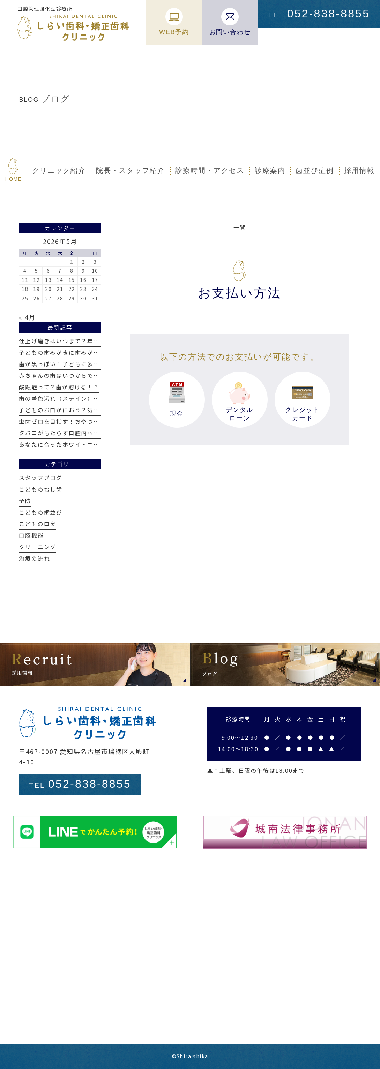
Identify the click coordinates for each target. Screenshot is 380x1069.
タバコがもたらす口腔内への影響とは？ (75, 433)
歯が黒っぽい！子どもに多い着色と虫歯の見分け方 (90, 364)
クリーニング (37, 547)
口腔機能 (31, 535)
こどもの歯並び (40, 512)
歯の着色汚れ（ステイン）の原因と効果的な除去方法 (93, 398)
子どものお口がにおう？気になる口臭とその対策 (87, 410)
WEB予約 (174, 22)
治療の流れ (34, 558)
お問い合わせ (230, 22)
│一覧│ (239, 227)
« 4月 (27, 317)
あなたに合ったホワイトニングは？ (68, 444)
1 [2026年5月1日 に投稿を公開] (72, 261)
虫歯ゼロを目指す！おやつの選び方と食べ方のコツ (90, 421)
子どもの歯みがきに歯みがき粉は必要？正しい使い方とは (99, 352)
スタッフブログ (40, 478)
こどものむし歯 (40, 489)
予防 (25, 501)
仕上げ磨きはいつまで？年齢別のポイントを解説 (87, 341)
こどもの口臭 (37, 524)
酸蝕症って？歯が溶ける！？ (59, 387)
